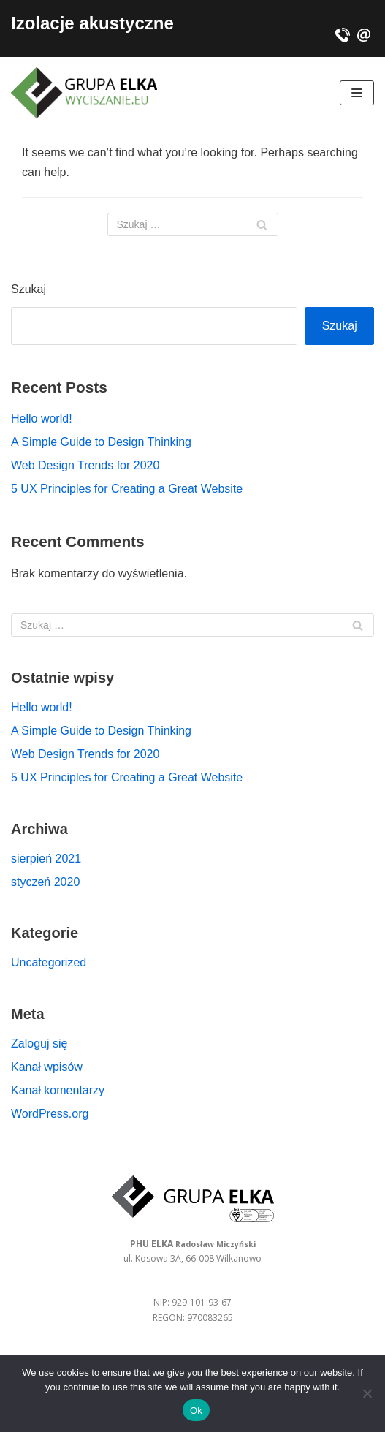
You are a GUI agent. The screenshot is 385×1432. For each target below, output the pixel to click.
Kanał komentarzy (57, 1090)
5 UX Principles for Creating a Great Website (127, 488)
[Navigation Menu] (357, 92)
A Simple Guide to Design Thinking (101, 442)
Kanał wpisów (47, 1067)
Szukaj (28, 289)
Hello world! (41, 418)
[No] (366, 1393)
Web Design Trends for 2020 (85, 465)
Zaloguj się (39, 1043)
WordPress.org (49, 1113)
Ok (196, 1410)
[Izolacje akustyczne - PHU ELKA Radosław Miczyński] (84, 92)
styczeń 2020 (45, 882)
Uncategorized (48, 962)
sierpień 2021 (46, 858)
